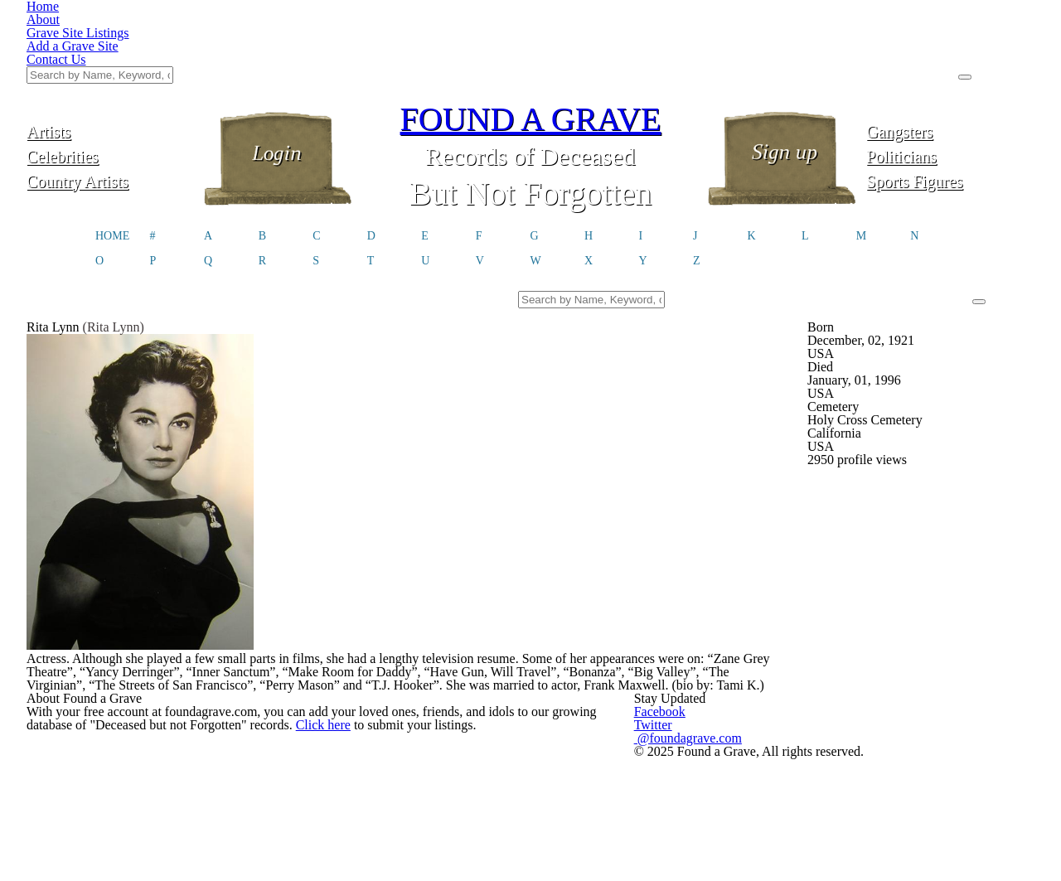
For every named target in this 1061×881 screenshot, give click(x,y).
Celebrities (110, 72)
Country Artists (110, 97)
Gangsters (950, 47)
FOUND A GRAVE (530, 35)
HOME (112, 156)
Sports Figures (950, 97)
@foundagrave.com (790, 863)
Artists (111, 47)
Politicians (951, 72)
